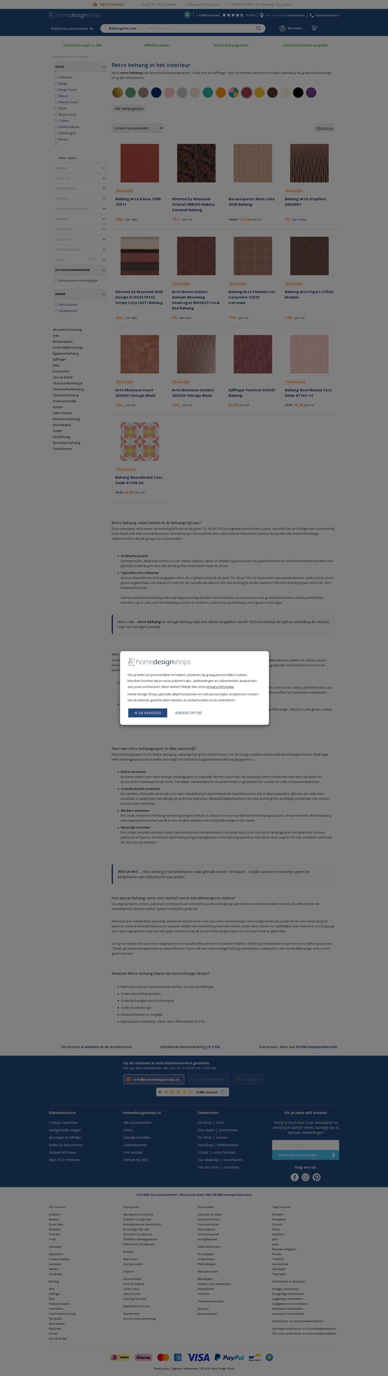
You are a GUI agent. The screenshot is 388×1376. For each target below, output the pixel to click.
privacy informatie (220, 686)
